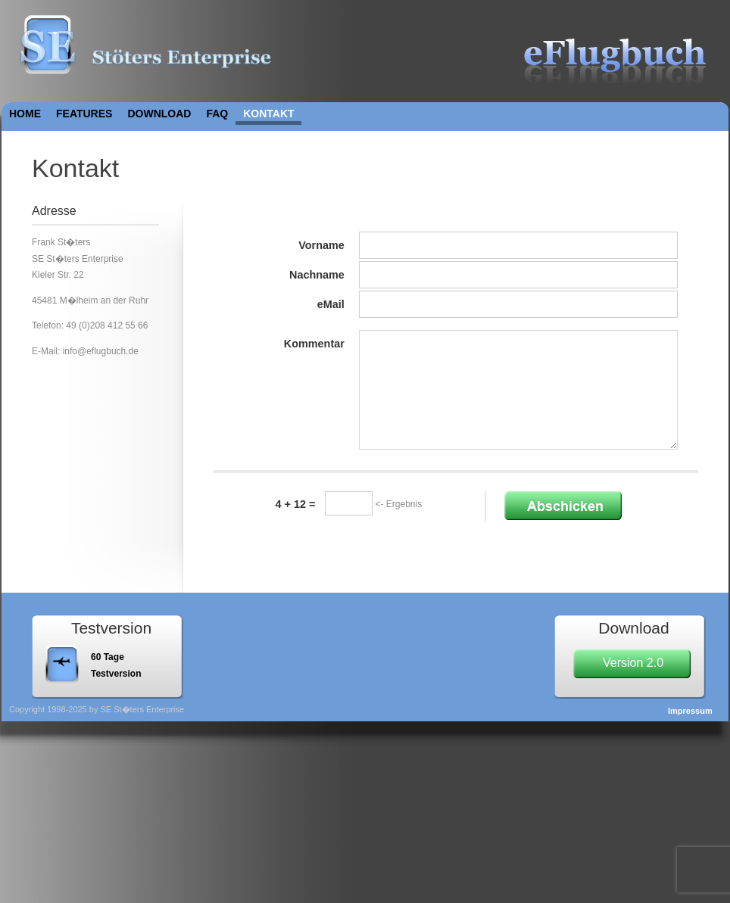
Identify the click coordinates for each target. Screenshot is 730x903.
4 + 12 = (296, 504)
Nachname (317, 275)
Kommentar (314, 344)
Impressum (690, 710)
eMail (331, 304)
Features (84, 113)
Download (159, 113)
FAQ (217, 113)
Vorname (321, 245)
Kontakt (268, 113)
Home (25, 113)
